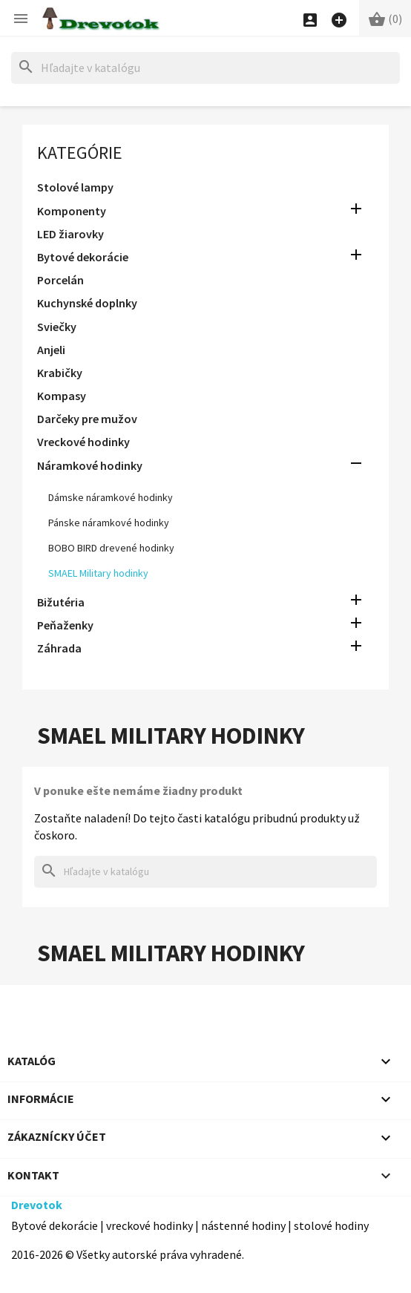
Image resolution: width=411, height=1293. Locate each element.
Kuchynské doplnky (87, 302)
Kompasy (61, 395)
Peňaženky (65, 625)
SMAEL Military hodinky (98, 573)
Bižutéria (61, 602)
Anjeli (51, 349)
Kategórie (79, 152)
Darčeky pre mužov (87, 418)
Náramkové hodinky (89, 465)
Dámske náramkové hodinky (110, 497)
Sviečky (56, 326)
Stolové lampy (75, 187)
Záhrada (59, 648)
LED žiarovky (70, 233)
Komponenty (71, 210)
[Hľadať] (205, 68)
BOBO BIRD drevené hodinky (111, 547)
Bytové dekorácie (82, 256)
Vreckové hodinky (83, 441)
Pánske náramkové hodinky (108, 522)
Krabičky (59, 372)
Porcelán (60, 279)
